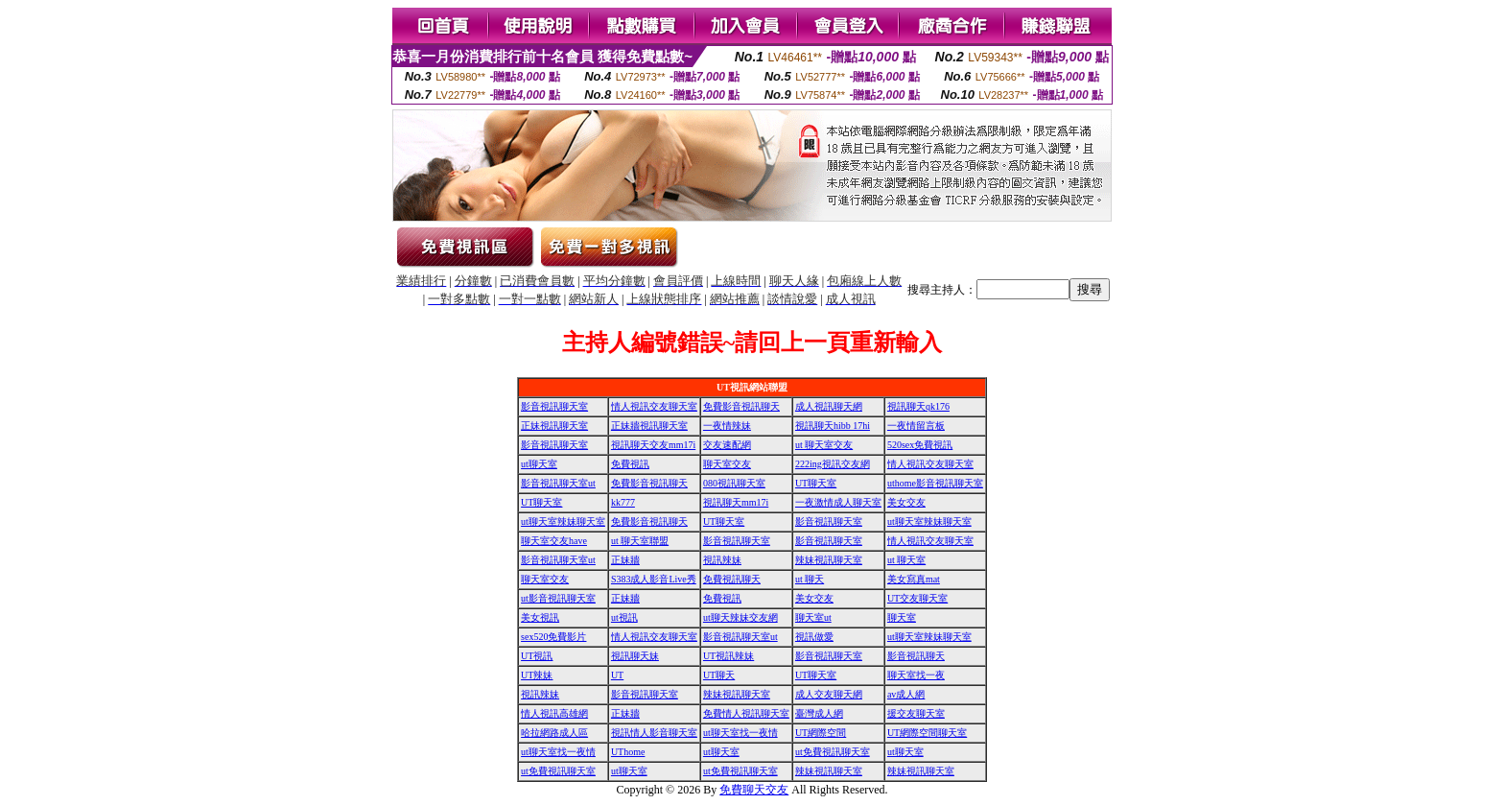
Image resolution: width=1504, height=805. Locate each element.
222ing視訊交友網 (832, 464)
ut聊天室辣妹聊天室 (563, 521)
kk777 (623, 502)
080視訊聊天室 (734, 483)
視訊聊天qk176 (918, 406)
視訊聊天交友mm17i (653, 444)
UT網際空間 (820, 732)
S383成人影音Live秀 (653, 579)
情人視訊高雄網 (554, 713)
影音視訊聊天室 (554, 406)
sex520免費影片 (553, 636)
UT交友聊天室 (917, 598)
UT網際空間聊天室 (927, 732)
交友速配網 (727, 444)
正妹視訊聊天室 (554, 425)
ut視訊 (624, 617)
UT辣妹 (536, 675)
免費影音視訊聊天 (741, 406)
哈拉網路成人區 (554, 732)
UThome (628, 751)
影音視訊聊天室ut (558, 483)
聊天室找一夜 (916, 675)
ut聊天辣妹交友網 (740, 617)
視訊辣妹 (722, 560)
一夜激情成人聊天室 (838, 502)
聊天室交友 (727, 464)
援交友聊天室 (916, 713)
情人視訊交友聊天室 (654, 406)
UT (617, 675)
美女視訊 (540, 617)
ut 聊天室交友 (824, 444)
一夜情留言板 (916, 425)
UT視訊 (536, 656)
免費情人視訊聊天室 (746, 713)
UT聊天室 (815, 483)
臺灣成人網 (819, 713)
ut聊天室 (539, 464)
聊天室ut (813, 617)
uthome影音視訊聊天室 (935, 483)
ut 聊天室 (906, 560)
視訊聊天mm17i (735, 502)
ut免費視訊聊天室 (832, 751)
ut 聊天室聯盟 (640, 540)
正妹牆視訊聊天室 (649, 425)
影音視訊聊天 (916, 656)
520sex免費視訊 (919, 444)
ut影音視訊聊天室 (558, 598)
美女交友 (906, 502)
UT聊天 (719, 675)
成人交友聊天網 (828, 694)
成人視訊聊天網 (828, 406)
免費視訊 (630, 464)
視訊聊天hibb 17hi (832, 425)
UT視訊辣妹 (728, 656)
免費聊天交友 (753, 789)
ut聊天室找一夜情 (740, 732)
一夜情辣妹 (727, 425)
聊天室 (901, 617)
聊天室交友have (554, 540)
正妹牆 (625, 560)
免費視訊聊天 (732, 579)
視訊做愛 (814, 636)
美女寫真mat (913, 579)
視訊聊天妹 (635, 656)
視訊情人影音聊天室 (654, 732)
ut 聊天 (809, 579)
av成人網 (906, 694)
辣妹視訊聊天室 (828, 560)
